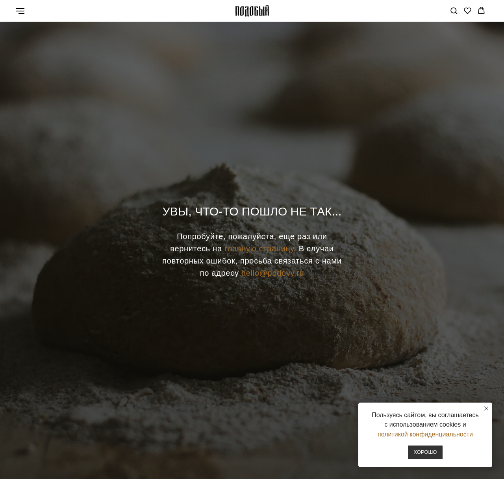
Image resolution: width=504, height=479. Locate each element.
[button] (454, 10)
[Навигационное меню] (20, 11)
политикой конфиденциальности (425, 434)
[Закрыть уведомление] (486, 408)
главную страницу (259, 248)
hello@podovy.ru (272, 273)
